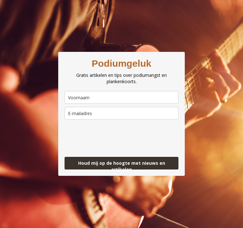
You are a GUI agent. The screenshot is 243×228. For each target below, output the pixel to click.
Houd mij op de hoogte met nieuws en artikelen (121, 164)
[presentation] (102, 135)
